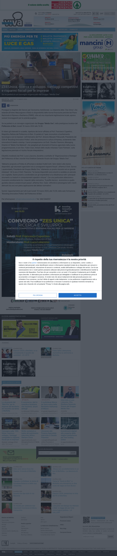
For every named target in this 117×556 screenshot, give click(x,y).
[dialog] (58, 278)
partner (34, 263)
